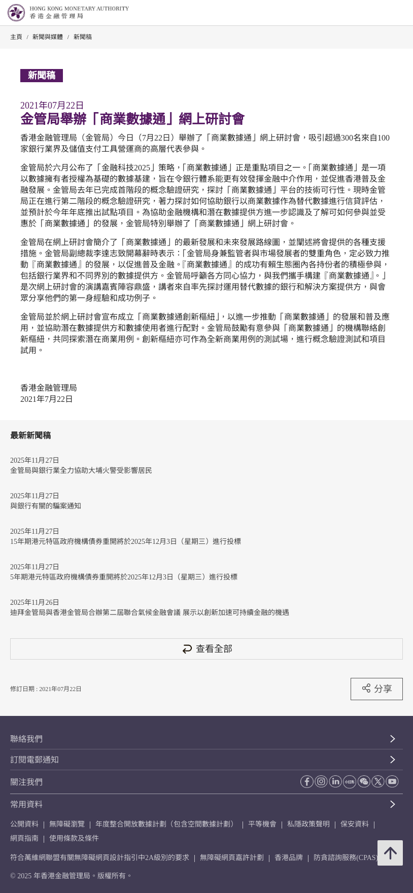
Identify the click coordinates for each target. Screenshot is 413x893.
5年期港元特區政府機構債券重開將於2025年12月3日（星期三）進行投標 (123, 577)
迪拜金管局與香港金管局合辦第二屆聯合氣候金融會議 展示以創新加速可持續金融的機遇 (149, 612)
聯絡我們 (26, 739)
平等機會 (262, 824)
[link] (379, 13)
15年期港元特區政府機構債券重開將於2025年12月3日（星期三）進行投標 (125, 541)
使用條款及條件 (74, 838)
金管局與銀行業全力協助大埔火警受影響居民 (81, 470)
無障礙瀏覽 (67, 824)
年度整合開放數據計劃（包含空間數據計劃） (166, 824)
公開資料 (24, 824)
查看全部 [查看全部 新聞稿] (206, 648)
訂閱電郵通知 (34, 759)
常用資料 (26, 804)
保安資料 (354, 824)
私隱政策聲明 (308, 824)
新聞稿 (83, 37)
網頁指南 (24, 838)
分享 (376, 688)
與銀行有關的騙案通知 (45, 506)
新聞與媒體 (47, 37)
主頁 (16, 37)
